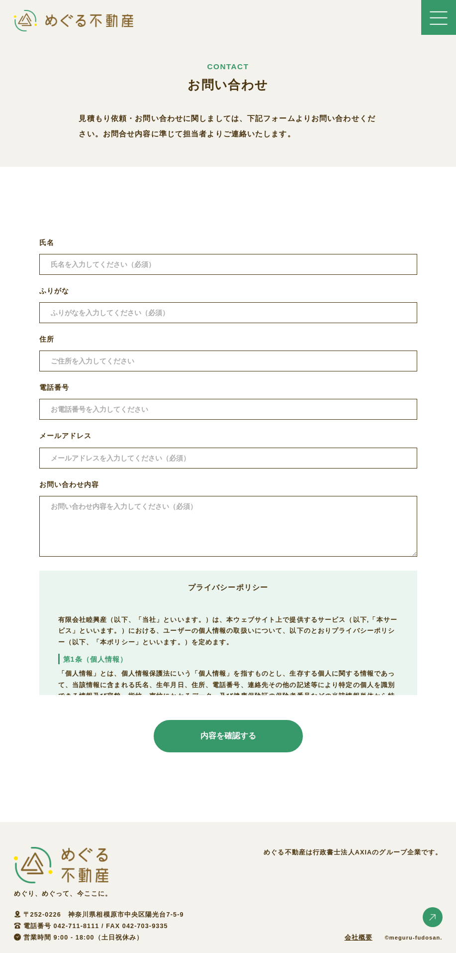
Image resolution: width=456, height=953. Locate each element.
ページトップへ (433, 917)
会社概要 (358, 937)
